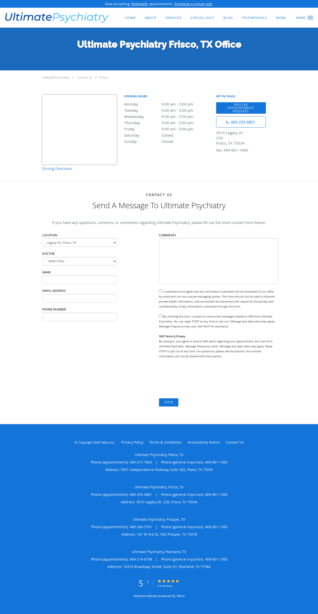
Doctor (48, 254)
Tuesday (167, 110)
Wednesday (167, 116)
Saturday (167, 135)
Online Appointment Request (241, 107)
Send (168, 402)
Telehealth (139, 3)
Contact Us (84, 77)
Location (49, 235)
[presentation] (197, 378)
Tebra (180, 596)
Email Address (54, 291)
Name (46, 272)
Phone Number (54, 309)
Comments (167, 235)
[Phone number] (241, 122)
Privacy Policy (132, 442)
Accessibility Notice (204, 442)
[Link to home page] (55, 17)
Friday (167, 128)
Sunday (167, 141)
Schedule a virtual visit (193, 3)
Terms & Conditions (165, 442)
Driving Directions (57, 168)
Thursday (167, 122)
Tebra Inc (108, 442)
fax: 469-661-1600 (232, 150)
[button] (310, 17)
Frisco (104, 77)
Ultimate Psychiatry (56, 77)
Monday (167, 104)
